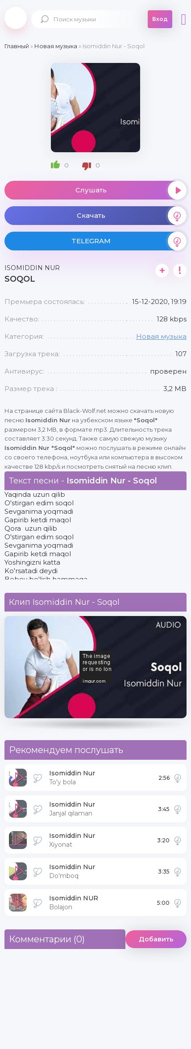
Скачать (132, 215)
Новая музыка (161, 336)
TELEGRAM (129, 241)
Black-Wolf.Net (15, 18)
